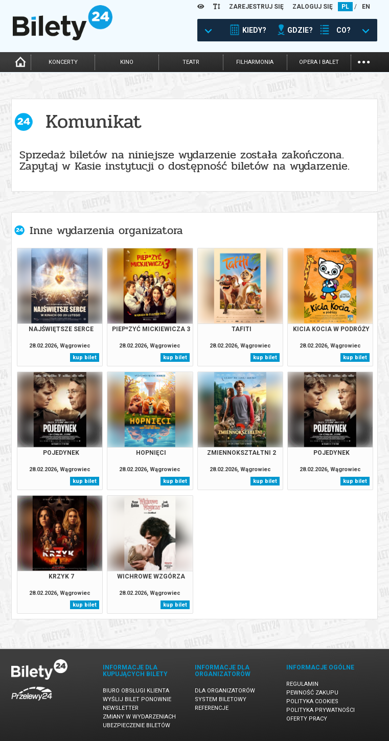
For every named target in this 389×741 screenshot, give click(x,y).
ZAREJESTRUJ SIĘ (256, 6)
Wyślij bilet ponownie (137, 699)
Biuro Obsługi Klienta (136, 690)
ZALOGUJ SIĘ (312, 6)
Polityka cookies (312, 701)
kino (126, 62)
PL (345, 6)
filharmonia (254, 62)
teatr (190, 62)
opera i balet (319, 62)
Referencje (211, 708)
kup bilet (85, 357)
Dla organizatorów (225, 690)
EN (366, 6)
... (364, 61)
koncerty (63, 62)
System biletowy (220, 699)
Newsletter (121, 708)
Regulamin (302, 684)
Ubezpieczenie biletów (136, 725)
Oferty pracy (306, 718)
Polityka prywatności (320, 710)
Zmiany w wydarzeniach (139, 716)
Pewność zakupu (312, 692)
